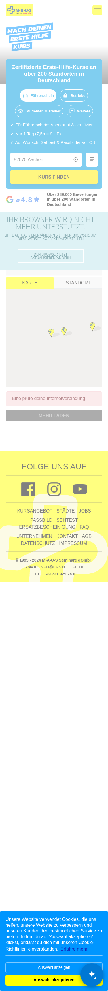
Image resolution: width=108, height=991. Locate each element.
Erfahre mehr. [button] (74, 949)
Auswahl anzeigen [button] (54, 967)
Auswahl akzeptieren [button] (53, 979)
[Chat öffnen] (91, 974)
